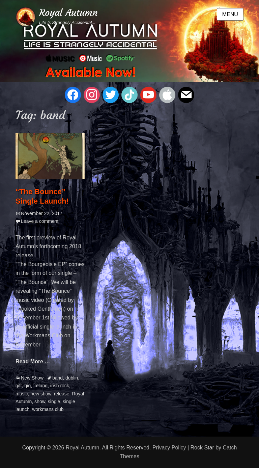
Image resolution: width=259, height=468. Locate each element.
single (54, 401)
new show (40, 393)
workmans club (47, 409)
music (22, 393)
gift (19, 385)
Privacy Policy (169, 447)
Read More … (33, 361)
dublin (71, 378)
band (57, 378)
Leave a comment (39, 221)
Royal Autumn (68, 13)
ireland (40, 385)
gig (28, 385)
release (61, 393)
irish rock (59, 385)
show (39, 401)
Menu (230, 14)
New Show (32, 378)
